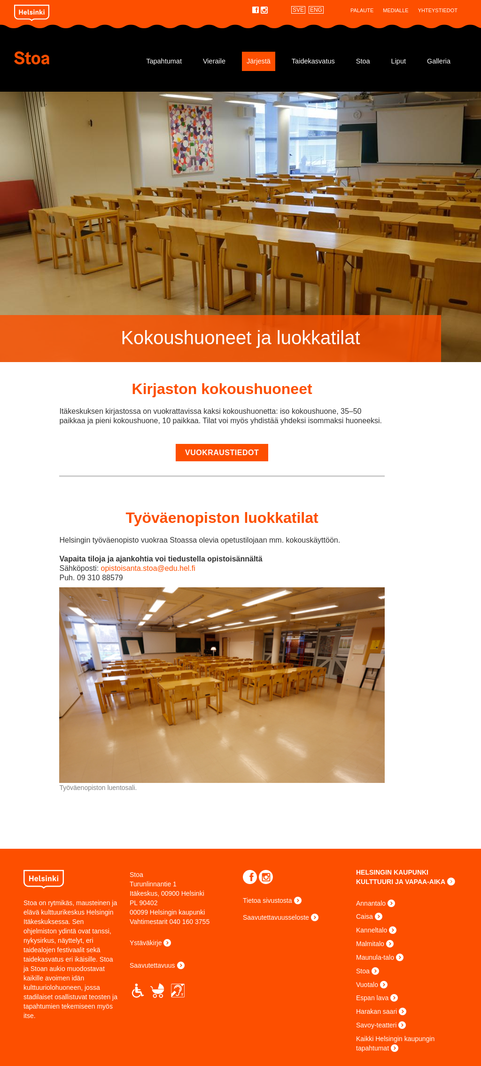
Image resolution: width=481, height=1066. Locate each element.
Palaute (361, 10)
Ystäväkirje (146, 943)
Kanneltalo (371, 930)
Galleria (438, 61)
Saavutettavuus (152, 965)
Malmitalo (370, 944)
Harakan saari (376, 1011)
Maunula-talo (375, 957)
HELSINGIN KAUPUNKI (392, 872)
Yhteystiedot (438, 10)
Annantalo (371, 903)
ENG (316, 10)
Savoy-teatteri (376, 1025)
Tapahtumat (164, 61)
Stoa (70, 57)
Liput (398, 61)
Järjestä (259, 61)
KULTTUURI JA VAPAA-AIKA (400, 881)
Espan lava (372, 998)
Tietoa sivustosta (267, 900)
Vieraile (214, 61)
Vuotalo (367, 984)
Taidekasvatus (313, 61)
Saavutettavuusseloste (276, 917)
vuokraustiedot (222, 453)
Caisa (364, 916)
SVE (298, 10)
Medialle (395, 10)
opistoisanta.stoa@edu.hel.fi (148, 568)
